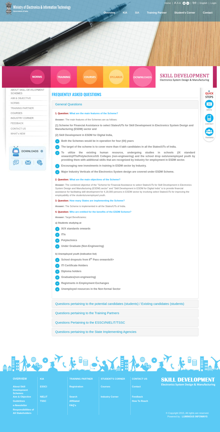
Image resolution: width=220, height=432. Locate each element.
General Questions (68, 104)
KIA (125, 12)
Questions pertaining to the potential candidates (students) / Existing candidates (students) (119, 304)
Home (168, 3)
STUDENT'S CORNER (113, 378)
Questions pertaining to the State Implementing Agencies (95, 332)
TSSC (43, 401)
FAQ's (72, 405)
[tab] (125, 104)
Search (73, 396)
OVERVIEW (20, 378)
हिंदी (194, 3)
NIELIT (43, 396)
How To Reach (140, 401)
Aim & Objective (22, 396)
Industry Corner (110, 396)
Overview (109, 12)
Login (213, 3)
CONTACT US (139, 378)
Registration (76, 386)
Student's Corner (184, 12)
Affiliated (74, 401)
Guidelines (19, 401)
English (203, 3)
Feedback (137, 396)
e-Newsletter (20, 405)
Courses (105, 386)
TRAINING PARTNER (81, 378)
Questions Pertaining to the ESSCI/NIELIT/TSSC (90, 322)
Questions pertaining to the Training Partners (87, 313)
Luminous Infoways (194, 416)
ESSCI (43, 386)
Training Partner (157, 12)
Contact (207, 12)
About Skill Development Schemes (20, 390)
